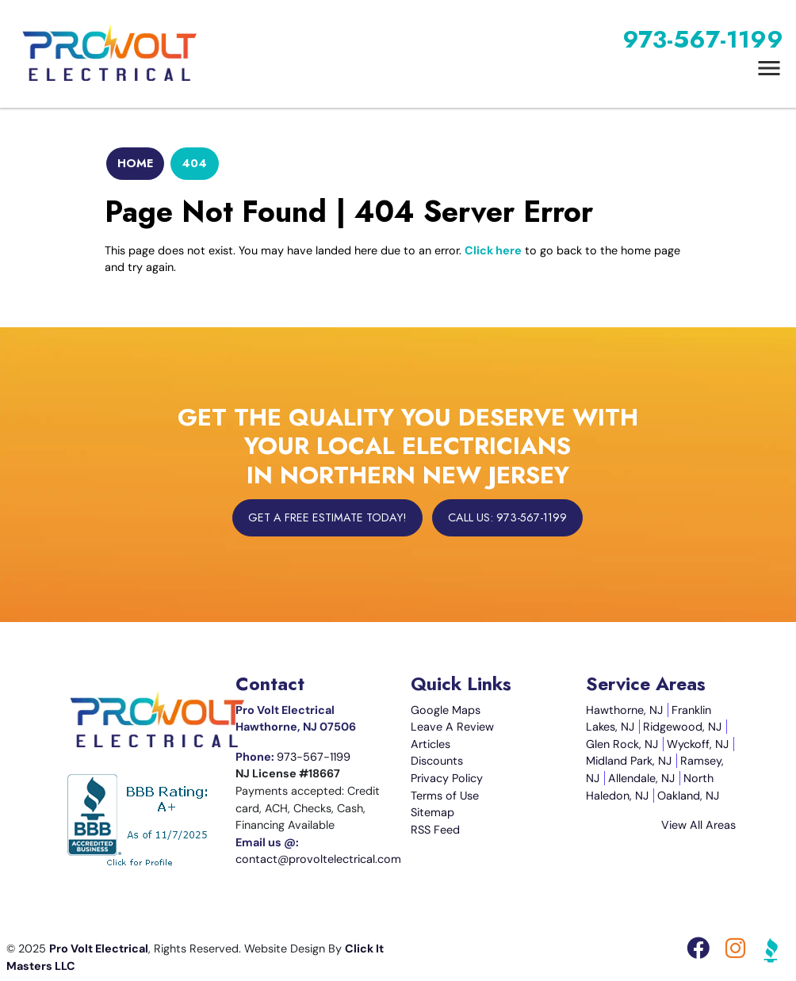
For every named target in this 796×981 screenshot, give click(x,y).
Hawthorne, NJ (624, 710)
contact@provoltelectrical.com (318, 859)
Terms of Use (445, 795)
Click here (493, 250)
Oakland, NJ (688, 795)
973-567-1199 (702, 39)
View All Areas (698, 825)
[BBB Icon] (770, 952)
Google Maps (445, 710)
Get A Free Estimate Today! (327, 517)
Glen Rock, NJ (622, 744)
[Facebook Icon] (699, 952)
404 (194, 163)
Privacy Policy (447, 778)
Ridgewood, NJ (682, 727)
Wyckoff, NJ (698, 744)
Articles (430, 744)
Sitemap (432, 812)
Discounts (437, 761)
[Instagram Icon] (737, 952)
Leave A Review (452, 727)
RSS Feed (435, 830)
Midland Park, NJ (629, 761)
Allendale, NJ (641, 778)
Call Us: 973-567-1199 (507, 517)
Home (135, 163)
